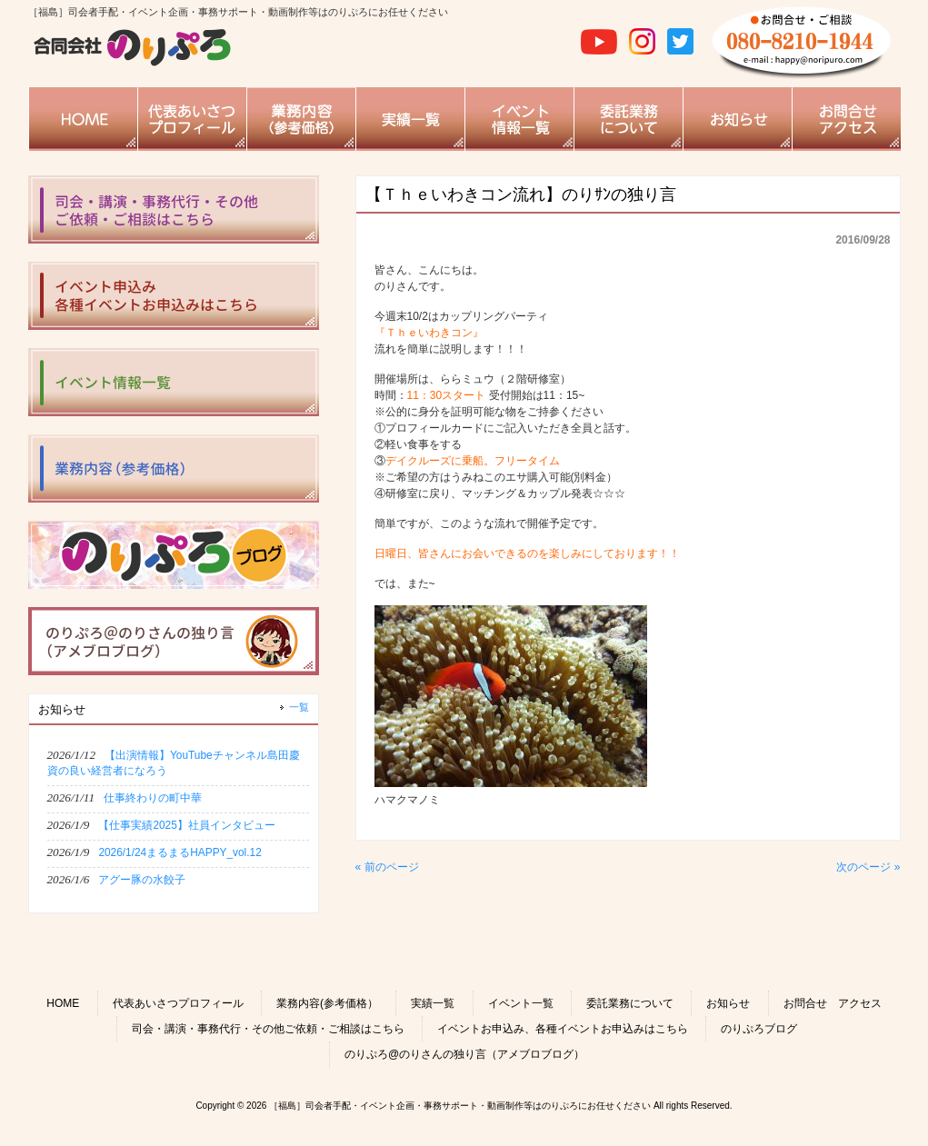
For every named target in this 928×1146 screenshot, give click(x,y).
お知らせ (728, 1003)
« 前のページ (387, 867)
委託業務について (630, 1003)
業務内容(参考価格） (327, 1003)
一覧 (299, 707)
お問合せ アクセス (832, 1003)
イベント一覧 (521, 1003)
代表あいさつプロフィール (178, 1003)
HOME (62, 1003)
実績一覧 (432, 1003)
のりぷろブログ (759, 1028)
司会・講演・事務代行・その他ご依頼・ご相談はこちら (268, 1028)
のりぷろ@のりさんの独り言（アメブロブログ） (464, 1054)
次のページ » (868, 867)
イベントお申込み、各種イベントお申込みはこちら (562, 1028)
